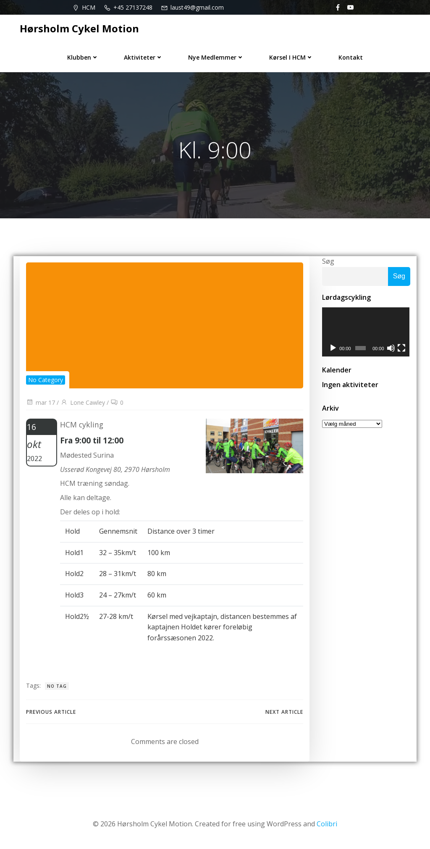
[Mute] (391, 348)
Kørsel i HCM (291, 57)
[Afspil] (333, 348)
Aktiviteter (143, 57)
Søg (328, 261)
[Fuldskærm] (402, 348)
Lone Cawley (82, 402)
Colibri (327, 823)
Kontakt (350, 57)
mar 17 (40, 402)
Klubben (83, 57)
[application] (366, 332)
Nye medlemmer (216, 57)
